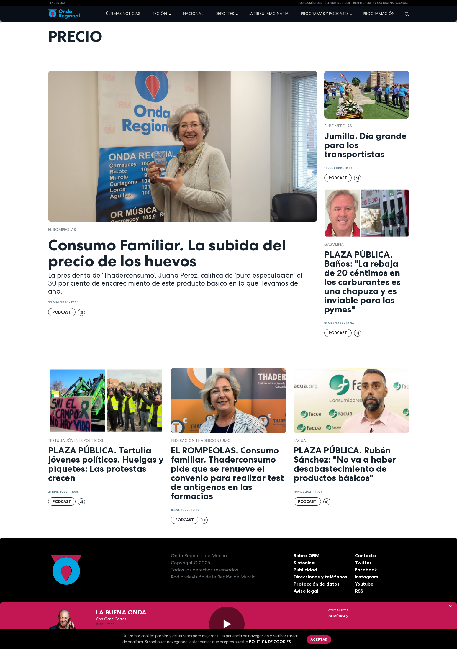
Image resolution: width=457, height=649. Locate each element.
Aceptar (318, 639)
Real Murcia (362, 3)
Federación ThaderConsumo (201, 440)
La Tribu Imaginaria (268, 13)
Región (159, 13)
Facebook (366, 570)
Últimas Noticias (338, 3)
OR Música (338, 616)
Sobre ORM (307, 555)
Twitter (363, 563)
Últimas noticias (123, 13)
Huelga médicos (310, 3)
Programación (379, 13)
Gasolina (334, 244)
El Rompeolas (62, 229)
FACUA (300, 440)
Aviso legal (306, 591)
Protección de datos (317, 584)
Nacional (193, 13)
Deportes (224, 13)
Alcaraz (402, 3)
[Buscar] (405, 13)
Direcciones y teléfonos (320, 577)
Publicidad (305, 570)
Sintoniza (304, 563)
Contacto (365, 555)
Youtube (364, 584)
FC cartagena (383, 3)
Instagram (366, 577)
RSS (359, 591)
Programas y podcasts (324, 13)
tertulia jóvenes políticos (75, 440)
